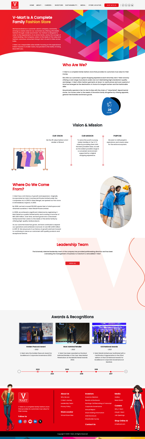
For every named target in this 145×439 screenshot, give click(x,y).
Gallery (117, 397)
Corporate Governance (93, 406)
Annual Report (90, 410)
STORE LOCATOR (95, 5)
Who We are (65, 397)
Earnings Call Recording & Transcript (98, 403)
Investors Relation (91, 397)
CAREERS (48, 5)
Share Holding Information (94, 413)
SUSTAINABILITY (71, 5)
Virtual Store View (67, 415)
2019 (81, 374)
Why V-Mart (119, 409)
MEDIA (83, 5)
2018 (96, 369)
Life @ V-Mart (119, 412)
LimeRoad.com (120, 424)
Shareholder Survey (92, 419)
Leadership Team (67, 403)
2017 (110, 374)
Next (126, 371)
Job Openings (120, 415)
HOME (32, 5)
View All (72, 263)
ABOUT (39, 5)
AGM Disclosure (90, 416)
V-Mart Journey (66, 400)
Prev (19, 371)
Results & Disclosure (92, 400)
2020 (67, 369)
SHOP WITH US (111, 5)
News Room (119, 400)
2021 (52, 374)
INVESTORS (59, 5)
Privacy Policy (66, 406)
